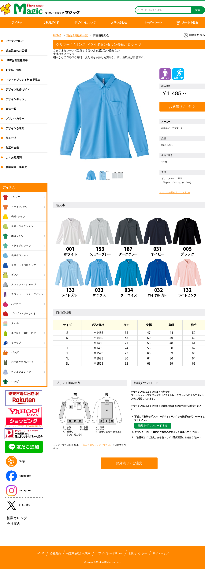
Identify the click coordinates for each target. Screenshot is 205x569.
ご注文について (15, 40)
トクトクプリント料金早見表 (23, 79)
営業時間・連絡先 (16, 167)
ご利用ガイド (51, 22)
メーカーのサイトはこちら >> (174, 192)
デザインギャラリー (18, 99)
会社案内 (55, 553)
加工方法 (11, 137)
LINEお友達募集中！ (18, 60)
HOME (57, 35)
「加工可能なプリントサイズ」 (96, 444)
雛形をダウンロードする (152, 425)
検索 (197, 10)
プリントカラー (15, 118)
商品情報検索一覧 (77, 35)
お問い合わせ (119, 22)
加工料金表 (12, 147)
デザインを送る (15, 128)
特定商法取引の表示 (78, 553)
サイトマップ (161, 553)
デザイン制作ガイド (18, 89)
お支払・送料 (14, 70)
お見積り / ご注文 (182, 107)
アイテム (17, 22)
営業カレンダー (137, 553)
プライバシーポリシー (109, 553)
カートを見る (187, 23)
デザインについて (85, 22)
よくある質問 (14, 157)
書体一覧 (11, 108)
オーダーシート (153, 22)
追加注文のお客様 (16, 50)
